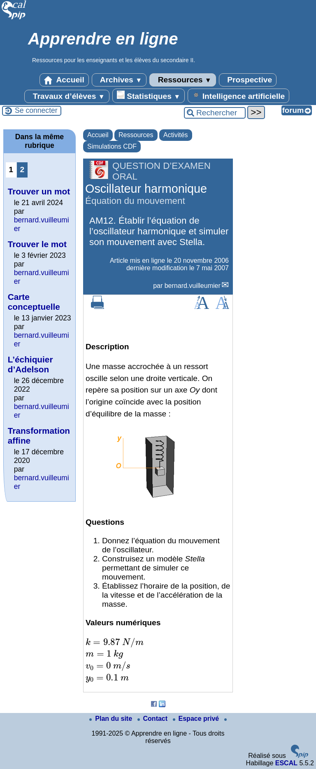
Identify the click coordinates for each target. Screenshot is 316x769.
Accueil (64, 79)
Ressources (182, 79)
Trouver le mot (37, 244)
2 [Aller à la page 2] (22, 169)
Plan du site (111, 718)
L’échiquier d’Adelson (30, 364)
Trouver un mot (39, 191)
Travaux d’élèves (67, 96)
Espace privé (197, 718)
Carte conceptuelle (34, 301)
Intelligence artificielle (238, 96)
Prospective (247, 79)
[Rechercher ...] (215, 113)
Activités (175, 134)
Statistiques (148, 96)
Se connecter (36, 110)
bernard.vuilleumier (193, 285)
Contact (153, 718)
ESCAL (286, 763)
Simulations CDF (112, 146)
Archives (119, 79)
